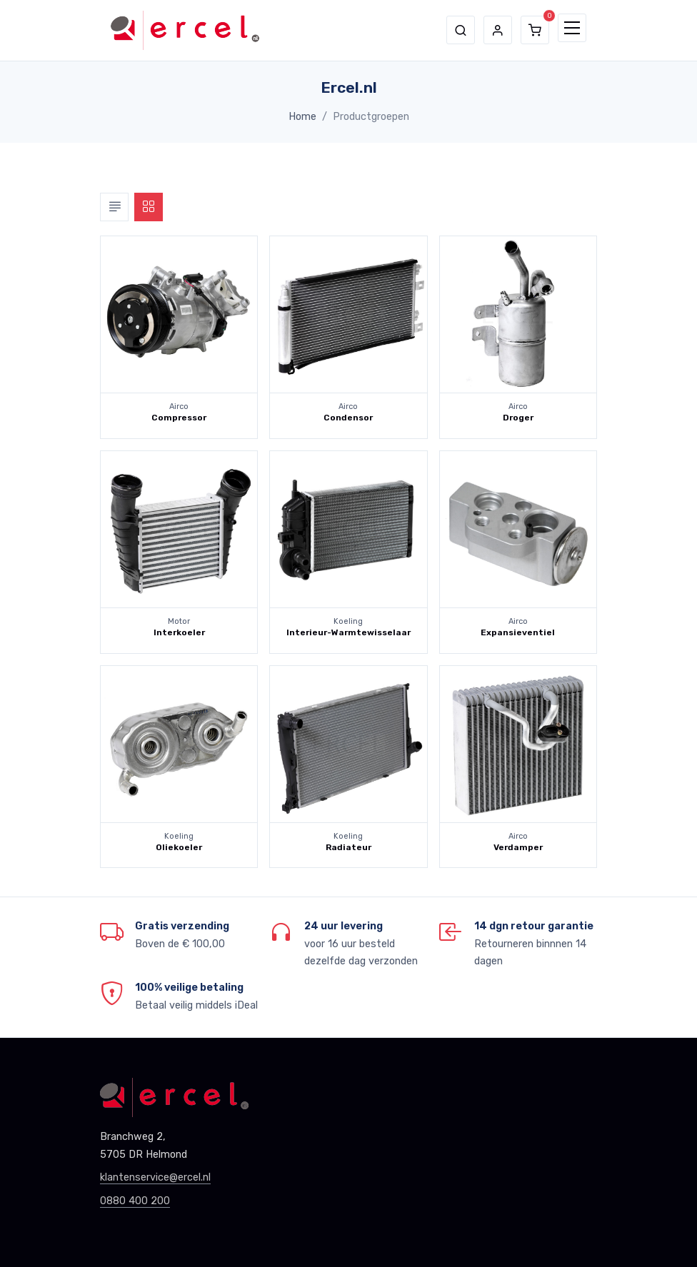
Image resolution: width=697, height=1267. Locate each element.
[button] (460, 30)
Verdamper (518, 847)
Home (302, 117)
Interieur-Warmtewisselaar (348, 632)
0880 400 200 (135, 1201)
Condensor (348, 418)
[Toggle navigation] (572, 28)
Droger (518, 418)
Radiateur (348, 847)
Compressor (178, 418)
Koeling (348, 621)
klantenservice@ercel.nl (155, 1177)
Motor (179, 621)
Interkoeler (179, 632)
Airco (179, 406)
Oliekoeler (179, 847)
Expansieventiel (518, 632)
